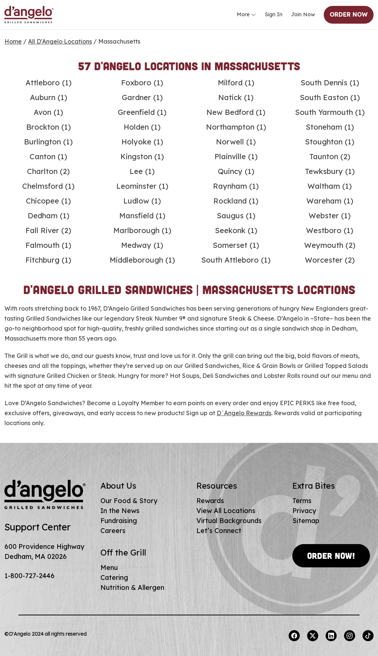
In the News (120, 510)
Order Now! (331, 555)
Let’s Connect (218, 530)
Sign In (273, 14)
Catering (114, 577)
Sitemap (305, 520)
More (246, 14)
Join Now (303, 14)
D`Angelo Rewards (244, 413)
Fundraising (118, 520)
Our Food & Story (128, 500)
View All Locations (225, 510)
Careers (113, 530)
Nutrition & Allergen (132, 587)
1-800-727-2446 (29, 575)
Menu (109, 567)
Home (13, 41)
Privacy (304, 510)
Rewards (210, 500)
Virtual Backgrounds (229, 520)
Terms (302, 500)
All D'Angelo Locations (60, 41)
